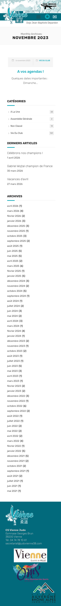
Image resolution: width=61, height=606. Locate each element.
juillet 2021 (13, 481)
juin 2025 (12, 251)
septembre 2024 (16, 296)
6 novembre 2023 (23, 61)
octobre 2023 (14, 351)
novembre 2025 (16, 231)
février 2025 (14, 271)
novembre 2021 (16, 461)
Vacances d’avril (17, 179)
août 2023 (13, 356)
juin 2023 (12, 366)
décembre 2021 (16, 456)
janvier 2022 (14, 451)
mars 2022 (13, 441)
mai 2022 (12, 431)
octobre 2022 (14, 406)
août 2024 (13, 301)
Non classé (16, 126)
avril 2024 (12, 321)
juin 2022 (12, 426)
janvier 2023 (14, 391)
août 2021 (12, 476)
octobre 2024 (14, 291)
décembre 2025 (16, 226)
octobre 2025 (14, 236)
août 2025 (13, 246)
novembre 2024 (16, 286)
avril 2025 (12, 261)
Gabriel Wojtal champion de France (30, 166)
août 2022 (13, 416)
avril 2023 (12, 376)
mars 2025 (13, 266)
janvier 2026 (14, 221)
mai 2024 (12, 316)
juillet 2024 (13, 306)
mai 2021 (12, 491)
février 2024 (14, 331)
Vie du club (44, 61)
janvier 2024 (14, 336)
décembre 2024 (16, 281)
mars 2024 (13, 326)
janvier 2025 (14, 276)
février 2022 (14, 446)
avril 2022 (12, 436)
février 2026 (14, 216)
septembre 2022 (16, 411)
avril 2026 (12, 206)
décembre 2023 (16, 341)
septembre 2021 (16, 471)
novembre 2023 (16, 346)
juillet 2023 (13, 361)
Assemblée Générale (21, 119)
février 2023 (14, 386)
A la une (15, 111)
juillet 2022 (13, 421)
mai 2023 (12, 371)
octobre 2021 (14, 466)
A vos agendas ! (30, 71)
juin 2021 (12, 486)
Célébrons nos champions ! (25, 153)
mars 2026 (13, 211)
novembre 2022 (16, 401)
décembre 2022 (16, 396)
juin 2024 (12, 311)
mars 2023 (13, 381)
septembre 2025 (16, 241)
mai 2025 (12, 256)
